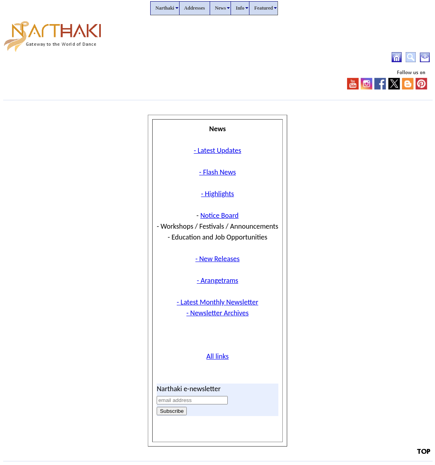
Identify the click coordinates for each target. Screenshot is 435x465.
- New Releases (217, 258)
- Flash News (217, 172)
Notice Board (219, 215)
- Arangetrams (217, 280)
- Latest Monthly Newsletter (217, 302)
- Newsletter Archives (217, 313)
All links (217, 356)
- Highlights (217, 193)
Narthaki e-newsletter (189, 388)
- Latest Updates (217, 150)
